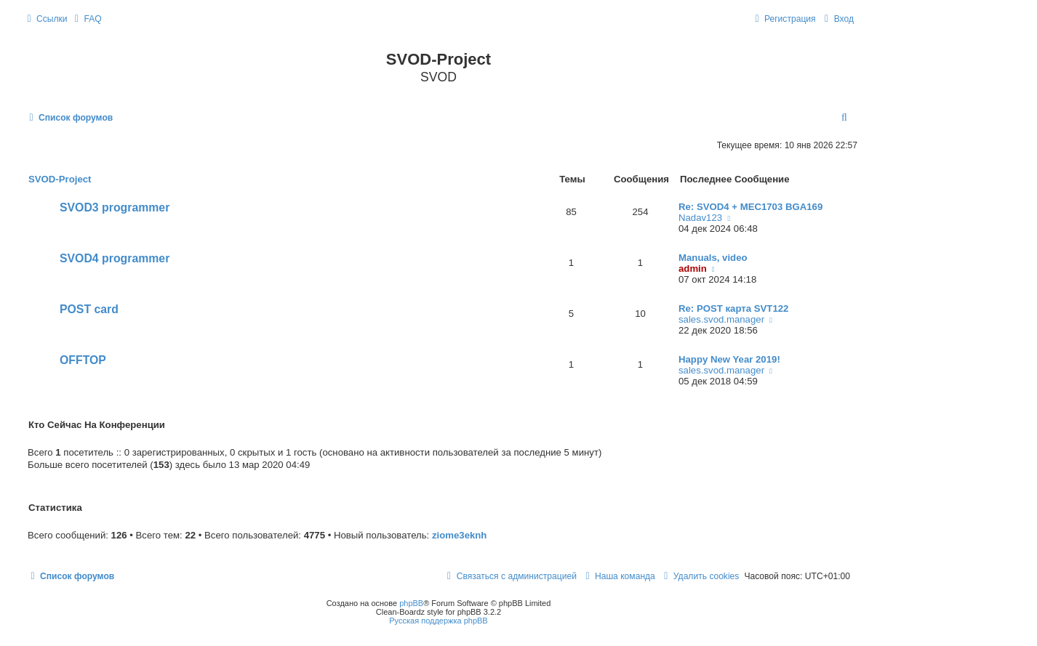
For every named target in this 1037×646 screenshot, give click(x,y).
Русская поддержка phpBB (438, 620)
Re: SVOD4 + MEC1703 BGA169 (750, 206)
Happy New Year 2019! (729, 359)
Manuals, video (713, 257)
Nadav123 (700, 217)
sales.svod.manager (721, 319)
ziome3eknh (459, 535)
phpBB (411, 603)
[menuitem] (86, 19)
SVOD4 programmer (114, 258)
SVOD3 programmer (114, 207)
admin (692, 268)
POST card (89, 309)
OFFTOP (83, 360)
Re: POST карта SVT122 (733, 308)
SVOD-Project (59, 179)
